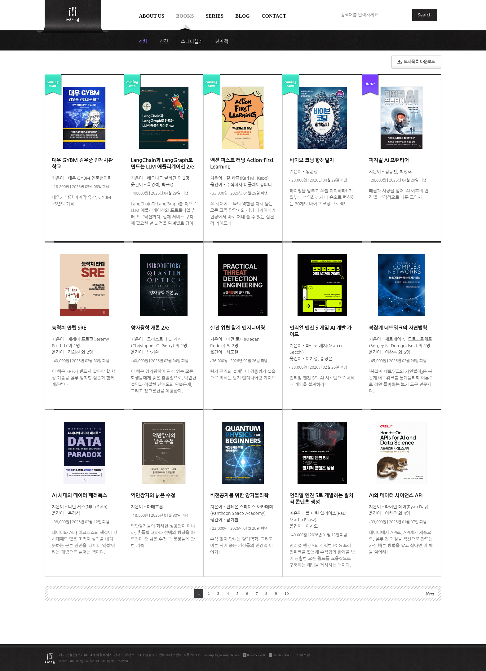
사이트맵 (303, 655)
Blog (242, 16)
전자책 (221, 41)
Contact (274, 16)
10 (287, 593)
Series (214, 16)
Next (430, 593)
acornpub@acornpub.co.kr (222, 655)
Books (185, 16)
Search (424, 15)
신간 (164, 41)
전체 (143, 41)
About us (151, 16)
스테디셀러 (192, 41)
